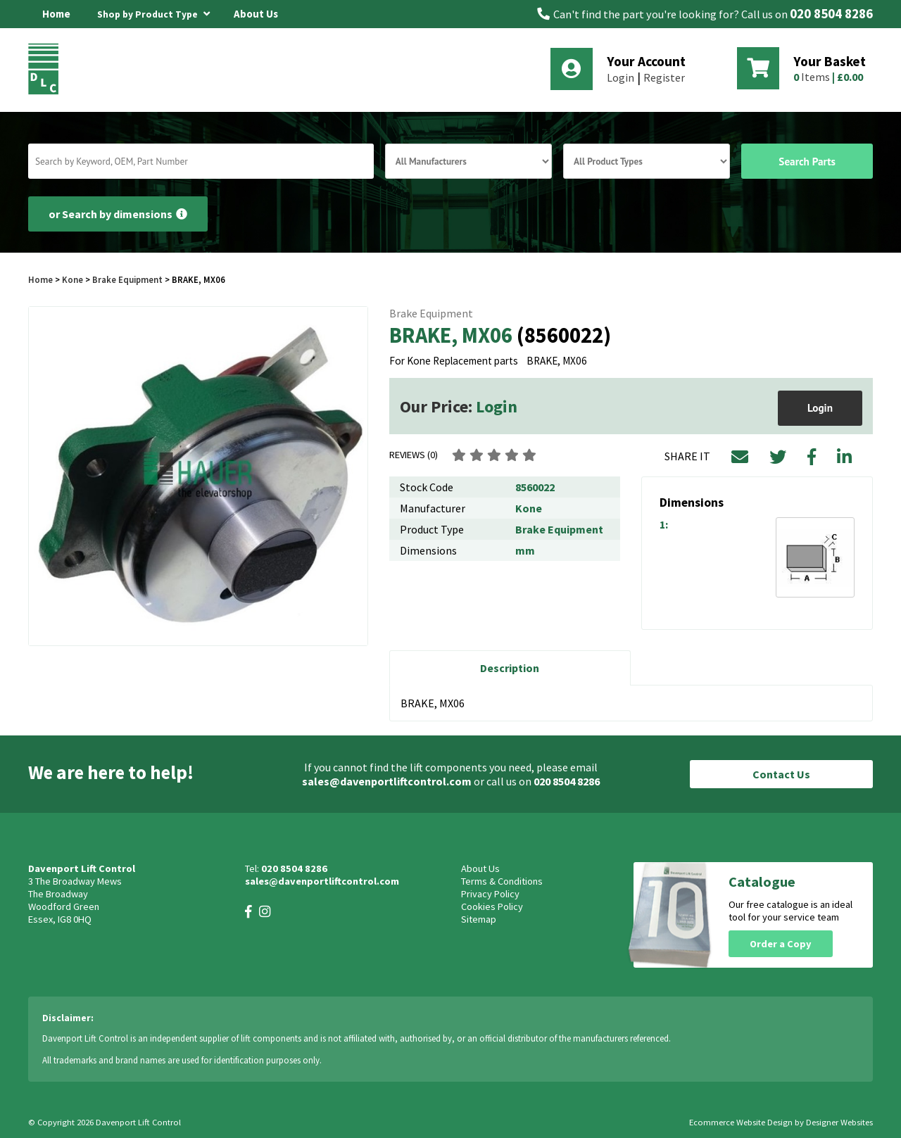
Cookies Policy (492, 906)
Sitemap (478, 919)
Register (664, 77)
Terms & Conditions (502, 881)
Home (56, 13)
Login (620, 77)
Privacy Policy (490, 893)
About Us (256, 13)
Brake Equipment (127, 279)
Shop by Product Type (153, 12)
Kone (73, 279)
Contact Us (781, 774)
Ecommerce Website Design (741, 1122)
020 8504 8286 (831, 14)
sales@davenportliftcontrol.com (387, 781)
